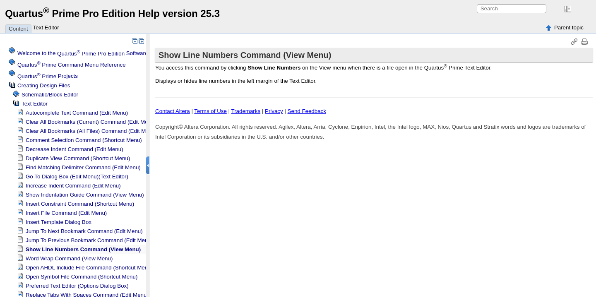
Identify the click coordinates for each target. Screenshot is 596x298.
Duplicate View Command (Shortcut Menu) (78, 158)
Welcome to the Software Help (89, 53)
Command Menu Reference (71, 65)
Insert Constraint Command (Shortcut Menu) (80, 204)
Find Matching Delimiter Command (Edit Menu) (83, 167)
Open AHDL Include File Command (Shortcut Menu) (89, 267)
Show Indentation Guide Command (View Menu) (85, 195)
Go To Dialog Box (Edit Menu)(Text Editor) (77, 176)
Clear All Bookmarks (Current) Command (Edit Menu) (91, 122)
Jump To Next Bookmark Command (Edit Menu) (84, 231)
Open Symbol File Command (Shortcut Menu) (81, 277)
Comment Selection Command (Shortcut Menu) (84, 140)
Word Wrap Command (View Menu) (69, 258)
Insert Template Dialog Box (58, 222)
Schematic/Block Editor (50, 94)
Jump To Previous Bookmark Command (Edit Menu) (89, 240)
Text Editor (46, 27)
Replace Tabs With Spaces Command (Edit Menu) (87, 295)
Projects (47, 76)
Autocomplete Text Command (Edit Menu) (77, 113)
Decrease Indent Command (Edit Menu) (74, 149)
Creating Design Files (43, 85)
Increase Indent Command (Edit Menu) (73, 186)
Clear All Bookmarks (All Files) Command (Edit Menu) (91, 131)
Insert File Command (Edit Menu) (66, 213)
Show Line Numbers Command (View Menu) (83, 249)
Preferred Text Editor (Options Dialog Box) (77, 286)
